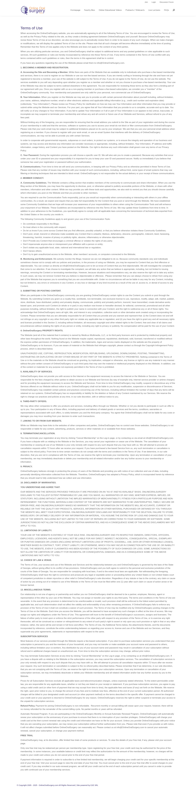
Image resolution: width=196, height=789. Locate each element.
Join (146, 7)
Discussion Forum (167, 7)
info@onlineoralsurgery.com (80, 2)
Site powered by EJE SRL (87, 785)
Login (154, 7)
